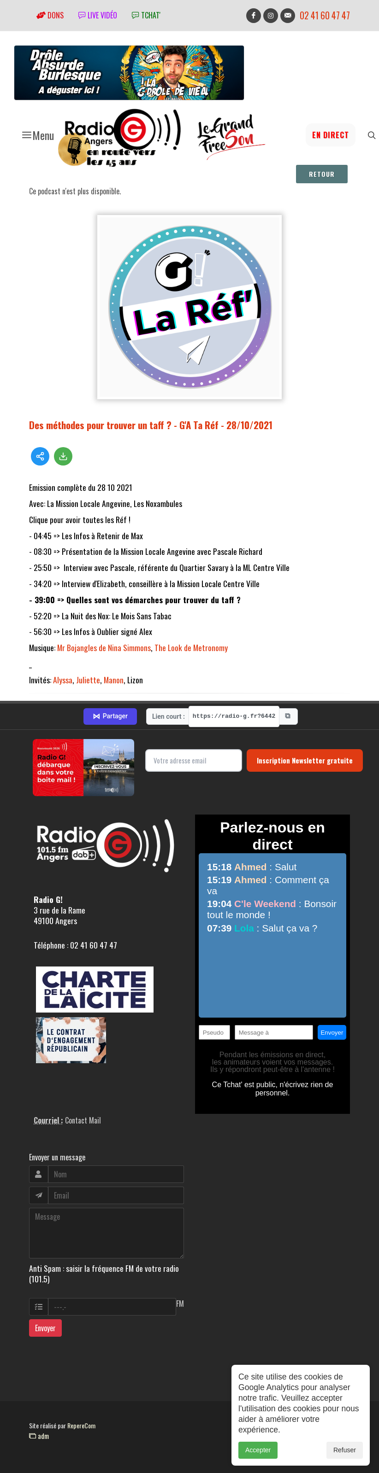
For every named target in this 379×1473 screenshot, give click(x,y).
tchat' (146, 15)
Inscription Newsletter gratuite (305, 760)
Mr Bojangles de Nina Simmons (104, 647)
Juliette (88, 680)
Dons (50, 15)
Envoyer (45, 1327)
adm (39, 1436)
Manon (114, 680)
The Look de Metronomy (191, 647)
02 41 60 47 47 (325, 15)
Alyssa (62, 680)
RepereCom (81, 1425)
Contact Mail (83, 1120)
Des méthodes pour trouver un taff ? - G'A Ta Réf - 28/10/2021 (150, 425)
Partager (110, 716)
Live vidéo (97, 15)
